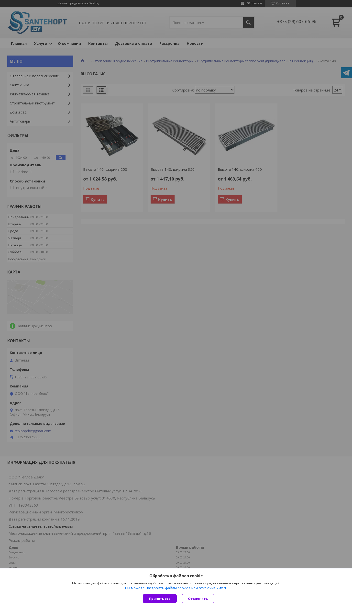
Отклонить (198, 598)
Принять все (159, 598)
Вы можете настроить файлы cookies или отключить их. (174, 588)
